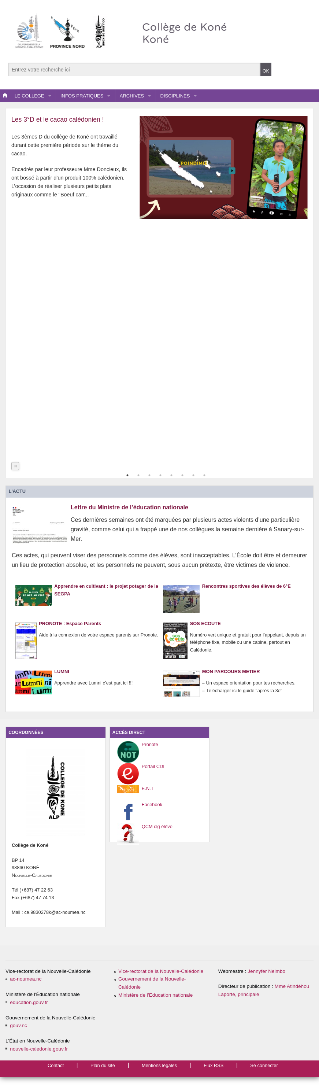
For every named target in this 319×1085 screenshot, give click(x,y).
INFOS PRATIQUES (82, 96)
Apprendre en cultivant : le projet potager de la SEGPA (106, 594)
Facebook (152, 804)
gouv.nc (18, 1025)
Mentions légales (159, 1065)
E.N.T (148, 788)
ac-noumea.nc (25, 979)
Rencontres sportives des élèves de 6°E (246, 593)
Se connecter (264, 1065)
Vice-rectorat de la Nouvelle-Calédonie (160, 971)
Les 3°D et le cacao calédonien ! (57, 119)
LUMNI (61, 678)
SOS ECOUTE (205, 630)
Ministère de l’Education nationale (155, 995)
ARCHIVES (132, 96)
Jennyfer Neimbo (266, 971)
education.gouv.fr (29, 1002)
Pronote (150, 744)
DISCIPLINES (175, 96)
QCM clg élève (157, 826)
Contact (56, 1065)
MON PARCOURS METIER (231, 678)
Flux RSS (213, 1065)
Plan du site (102, 1065)
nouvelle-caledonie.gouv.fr (39, 1049)
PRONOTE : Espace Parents (70, 630)
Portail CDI (153, 766)
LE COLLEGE (29, 96)
